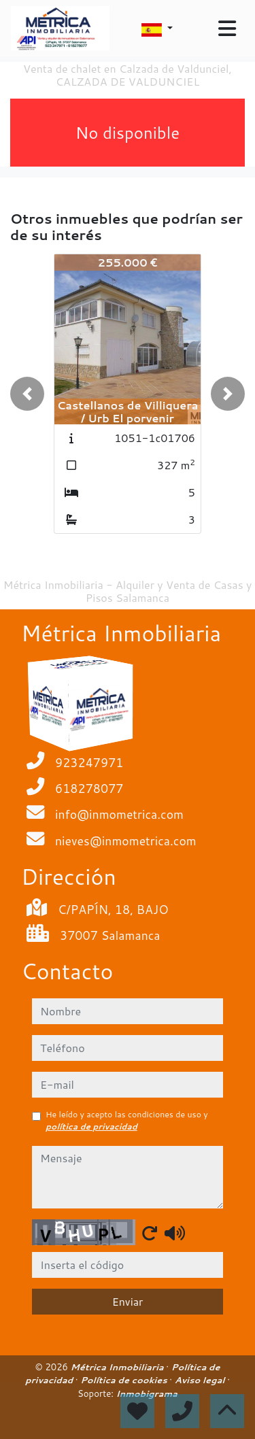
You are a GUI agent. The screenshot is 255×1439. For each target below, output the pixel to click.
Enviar (127, 1301)
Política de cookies (124, 1380)
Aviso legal (201, 1380)
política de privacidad (91, 1126)
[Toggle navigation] (227, 28)
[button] (27, 394)
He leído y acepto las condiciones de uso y (127, 1120)
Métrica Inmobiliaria (119, 1367)
